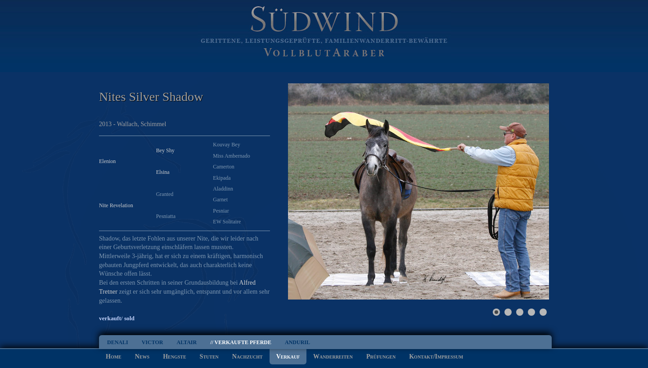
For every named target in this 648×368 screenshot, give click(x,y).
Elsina (163, 172)
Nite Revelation (116, 205)
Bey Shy (165, 150)
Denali (117, 342)
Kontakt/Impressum (436, 356)
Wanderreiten (333, 356)
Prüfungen (381, 356)
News (142, 356)
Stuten (209, 356)
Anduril (297, 342)
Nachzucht (247, 356)
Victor (152, 342)
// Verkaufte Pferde (240, 342)
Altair (186, 342)
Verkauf (288, 356)
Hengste (174, 356)
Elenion (107, 161)
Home (114, 356)
